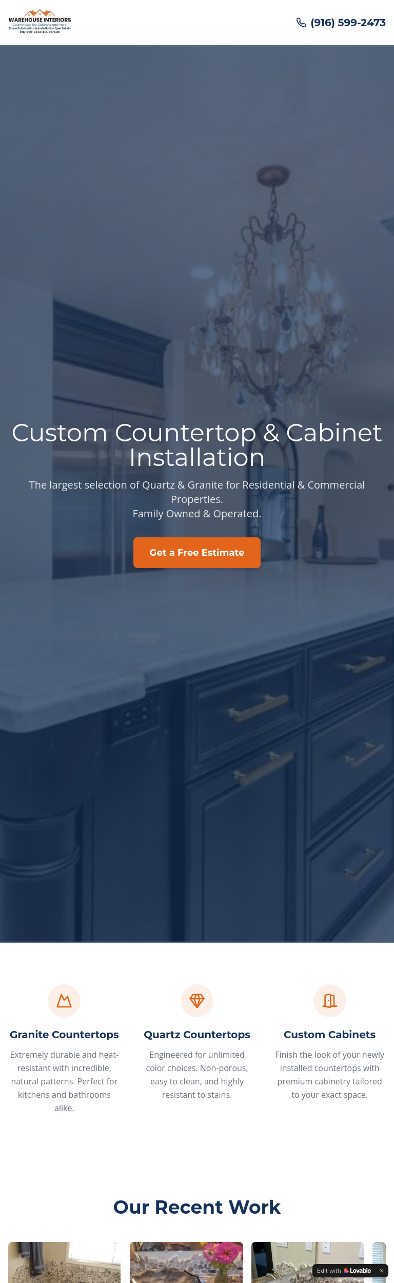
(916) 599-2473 (341, 22)
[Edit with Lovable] (344, 1271)
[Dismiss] (382, 1271)
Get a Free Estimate (197, 552)
